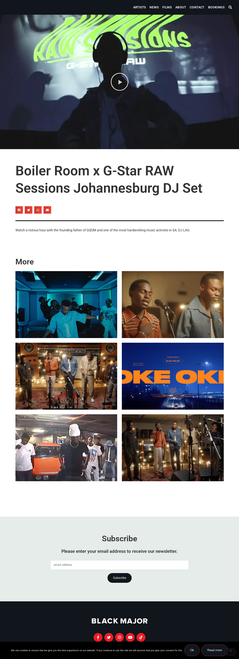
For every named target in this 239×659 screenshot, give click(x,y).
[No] (230, 652)
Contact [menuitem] (197, 7)
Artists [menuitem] (139, 7)
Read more (215, 650)
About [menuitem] (180, 7)
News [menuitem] (154, 7)
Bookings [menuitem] (216, 7)
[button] (230, 7)
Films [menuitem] (167, 7)
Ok (192, 650)
